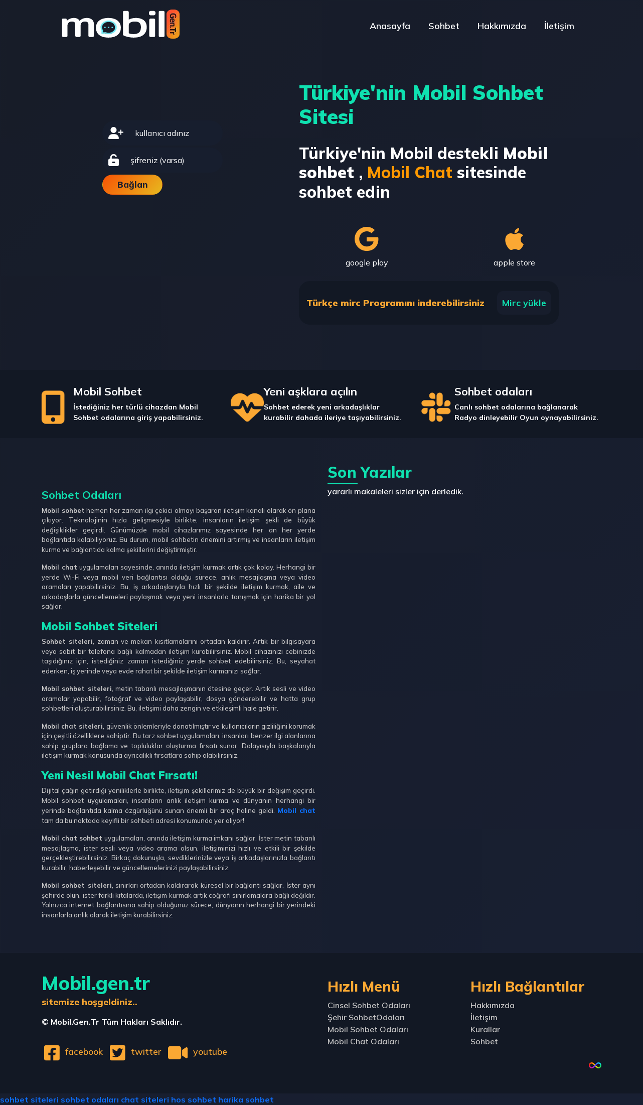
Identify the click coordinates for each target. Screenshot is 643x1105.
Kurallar (485, 1029)
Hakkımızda (495, 27)
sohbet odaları (90, 1099)
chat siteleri (145, 1099)
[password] (173, 160)
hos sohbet (193, 1099)
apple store (515, 246)
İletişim (557, 27)
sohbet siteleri (29, 1099)
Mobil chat (297, 810)
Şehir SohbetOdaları (366, 1017)
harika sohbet (246, 1099)
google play (367, 246)
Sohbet (432, 27)
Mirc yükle (524, 303)
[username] (176, 133)
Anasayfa (374, 27)
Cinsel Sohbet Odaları (369, 1005)
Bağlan (132, 184)
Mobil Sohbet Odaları (368, 1029)
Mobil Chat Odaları (363, 1041)
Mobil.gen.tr (96, 989)
